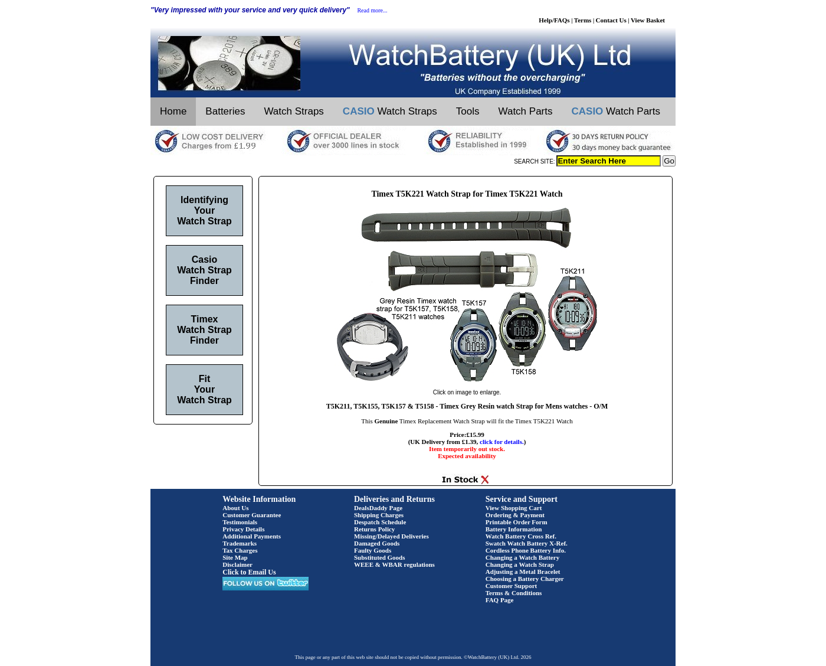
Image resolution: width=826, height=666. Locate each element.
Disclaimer (237, 564)
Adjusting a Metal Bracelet (523, 571)
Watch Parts (526, 111)
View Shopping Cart (514, 507)
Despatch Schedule (380, 521)
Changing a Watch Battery (522, 557)
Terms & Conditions (514, 592)
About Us (235, 507)
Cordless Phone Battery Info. (526, 550)
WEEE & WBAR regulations (394, 564)
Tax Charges (239, 550)
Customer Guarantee (251, 514)
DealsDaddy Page (378, 507)
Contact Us (611, 20)
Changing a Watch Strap (520, 564)
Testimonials (239, 521)
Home (173, 111)
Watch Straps (293, 111)
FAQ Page (500, 599)
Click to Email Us (249, 572)
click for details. (502, 441)
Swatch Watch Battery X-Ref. (527, 543)
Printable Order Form (517, 521)
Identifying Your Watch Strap (204, 210)
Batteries (225, 111)
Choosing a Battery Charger (525, 578)
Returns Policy (374, 529)
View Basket (648, 20)
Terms (583, 20)
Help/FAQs (554, 20)
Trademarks (239, 543)
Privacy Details (243, 529)
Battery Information (514, 529)
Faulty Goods (372, 550)
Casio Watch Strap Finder (204, 270)
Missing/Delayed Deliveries (391, 536)
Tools (468, 111)
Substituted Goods (379, 557)
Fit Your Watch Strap (204, 389)
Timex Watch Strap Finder (204, 329)
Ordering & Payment (515, 514)
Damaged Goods (376, 543)
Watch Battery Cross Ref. (521, 536)
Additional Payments (251, 536)
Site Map (234, 557)
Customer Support (511, 585)
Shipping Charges (379, 514)
